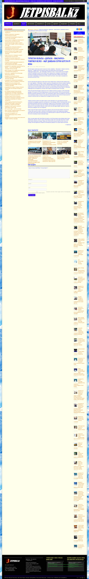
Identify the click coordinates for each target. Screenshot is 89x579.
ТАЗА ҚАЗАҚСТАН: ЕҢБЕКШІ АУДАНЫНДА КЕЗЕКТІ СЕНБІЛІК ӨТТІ (78, 455)
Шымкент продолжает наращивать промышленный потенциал (79, 50)
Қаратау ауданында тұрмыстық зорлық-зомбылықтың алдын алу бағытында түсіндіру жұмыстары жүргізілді (79, 465)
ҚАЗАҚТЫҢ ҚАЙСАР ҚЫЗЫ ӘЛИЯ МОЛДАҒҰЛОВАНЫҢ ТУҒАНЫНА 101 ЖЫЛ (79, 436)
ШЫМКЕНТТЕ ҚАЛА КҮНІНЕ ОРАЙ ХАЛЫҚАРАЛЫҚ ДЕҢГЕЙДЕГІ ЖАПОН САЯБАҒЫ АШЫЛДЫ (13, 84)
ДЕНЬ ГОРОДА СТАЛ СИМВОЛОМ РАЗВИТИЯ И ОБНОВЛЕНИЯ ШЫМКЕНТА (79, 154)
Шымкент (17, 23)
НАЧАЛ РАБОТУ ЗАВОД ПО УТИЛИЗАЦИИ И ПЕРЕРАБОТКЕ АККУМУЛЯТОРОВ (79, 68)
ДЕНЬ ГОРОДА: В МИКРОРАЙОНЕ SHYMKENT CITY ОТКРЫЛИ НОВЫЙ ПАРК (79, 270)
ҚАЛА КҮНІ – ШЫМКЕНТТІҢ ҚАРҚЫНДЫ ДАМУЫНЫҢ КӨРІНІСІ (79, 164)
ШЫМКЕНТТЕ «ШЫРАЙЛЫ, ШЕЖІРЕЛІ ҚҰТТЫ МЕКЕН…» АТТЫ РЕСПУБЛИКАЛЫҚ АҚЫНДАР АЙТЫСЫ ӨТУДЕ (79, 144)
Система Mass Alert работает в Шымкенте (81, 546)
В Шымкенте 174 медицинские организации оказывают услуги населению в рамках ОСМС (49, 143)
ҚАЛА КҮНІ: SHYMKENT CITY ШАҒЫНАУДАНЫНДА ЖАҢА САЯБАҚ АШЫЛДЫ (79, 280)
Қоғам (49, 23)
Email (29, 183)
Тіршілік (73, 23)
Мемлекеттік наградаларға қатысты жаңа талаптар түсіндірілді (79, 419)
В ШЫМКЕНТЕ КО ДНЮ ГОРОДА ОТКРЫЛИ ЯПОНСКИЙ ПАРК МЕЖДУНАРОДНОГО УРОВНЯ (79, 205)
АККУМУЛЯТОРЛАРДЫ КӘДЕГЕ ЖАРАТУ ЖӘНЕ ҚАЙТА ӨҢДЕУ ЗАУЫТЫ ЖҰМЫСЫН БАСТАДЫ (14, 44)
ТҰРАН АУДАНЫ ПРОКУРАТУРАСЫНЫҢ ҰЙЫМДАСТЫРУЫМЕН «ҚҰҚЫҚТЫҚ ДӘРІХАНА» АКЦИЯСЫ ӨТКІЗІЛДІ (79, 243)
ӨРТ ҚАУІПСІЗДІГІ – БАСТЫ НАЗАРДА (13, 108)
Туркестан (79, 33)
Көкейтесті (41, 23)
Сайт (29, 187)
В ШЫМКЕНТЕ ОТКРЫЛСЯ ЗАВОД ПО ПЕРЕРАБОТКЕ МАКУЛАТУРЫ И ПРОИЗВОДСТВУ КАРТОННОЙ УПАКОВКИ (79, 89)
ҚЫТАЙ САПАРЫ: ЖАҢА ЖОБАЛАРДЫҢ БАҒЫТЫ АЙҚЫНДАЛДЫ (63, 157)
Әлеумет (34, 66)
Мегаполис (31, 23)
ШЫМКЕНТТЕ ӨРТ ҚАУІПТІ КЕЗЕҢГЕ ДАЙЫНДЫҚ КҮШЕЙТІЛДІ (79, 253)
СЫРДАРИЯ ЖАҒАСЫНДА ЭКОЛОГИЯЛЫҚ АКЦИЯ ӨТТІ (34, 143)
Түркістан (8, 23)
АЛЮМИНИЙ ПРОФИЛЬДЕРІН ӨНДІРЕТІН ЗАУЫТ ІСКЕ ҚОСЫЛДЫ (79, 59)
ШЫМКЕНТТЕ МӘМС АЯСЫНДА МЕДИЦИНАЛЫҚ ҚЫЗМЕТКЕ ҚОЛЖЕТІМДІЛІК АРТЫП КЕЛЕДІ (79, 383)
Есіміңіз (30, 179)
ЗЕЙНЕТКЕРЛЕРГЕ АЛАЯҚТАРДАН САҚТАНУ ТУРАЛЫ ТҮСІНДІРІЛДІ (79, 352)
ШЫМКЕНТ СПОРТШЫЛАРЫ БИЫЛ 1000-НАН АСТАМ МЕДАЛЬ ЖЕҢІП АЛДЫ (79, 485)
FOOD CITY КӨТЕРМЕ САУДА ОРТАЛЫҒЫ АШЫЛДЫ (62, 143)
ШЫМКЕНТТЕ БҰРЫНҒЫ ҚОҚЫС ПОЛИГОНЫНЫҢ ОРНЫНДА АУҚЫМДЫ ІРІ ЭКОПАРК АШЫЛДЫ (14, 77)
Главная (30, 29)
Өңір (24, 23)
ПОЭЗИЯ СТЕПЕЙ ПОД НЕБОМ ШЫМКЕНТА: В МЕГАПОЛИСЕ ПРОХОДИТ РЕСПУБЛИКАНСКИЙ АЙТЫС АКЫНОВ (79, 132)
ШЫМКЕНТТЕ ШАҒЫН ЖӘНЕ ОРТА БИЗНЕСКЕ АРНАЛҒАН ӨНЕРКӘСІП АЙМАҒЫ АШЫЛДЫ (15, 59)
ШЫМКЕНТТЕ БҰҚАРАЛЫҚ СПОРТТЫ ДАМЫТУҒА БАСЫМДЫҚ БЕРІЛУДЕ (79, 476)
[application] (55, 566)
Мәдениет (64, 23)
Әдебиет (56, 23)
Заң (79, 23)
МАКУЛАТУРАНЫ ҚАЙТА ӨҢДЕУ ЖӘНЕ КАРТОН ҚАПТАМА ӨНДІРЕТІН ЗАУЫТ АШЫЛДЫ (13, 52)
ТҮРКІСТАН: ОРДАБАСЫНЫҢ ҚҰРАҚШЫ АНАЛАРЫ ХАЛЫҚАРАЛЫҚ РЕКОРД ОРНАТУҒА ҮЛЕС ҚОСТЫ (49, 158)
